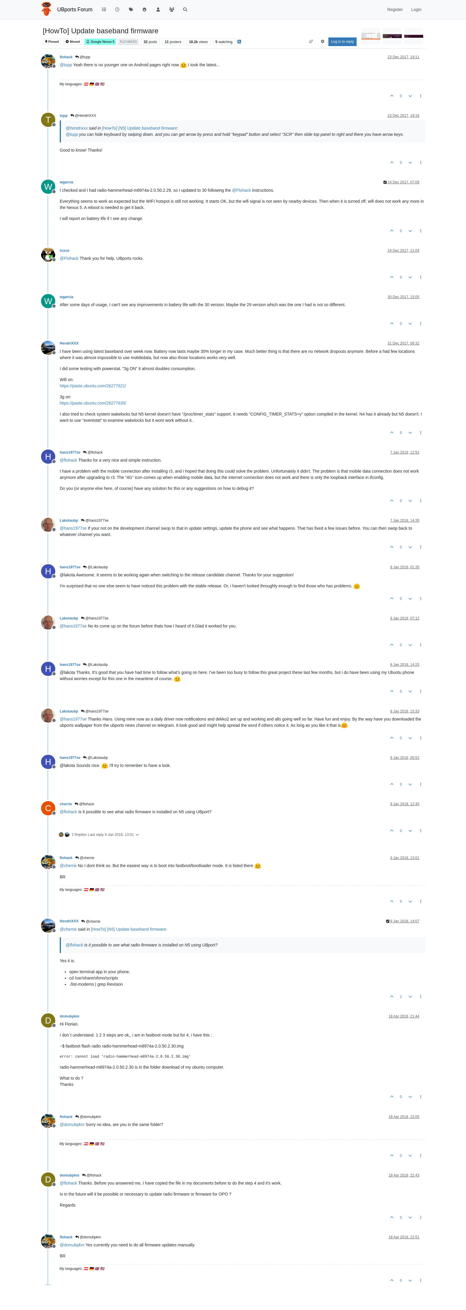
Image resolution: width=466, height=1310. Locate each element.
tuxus (65, 251)
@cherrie (84, 858)
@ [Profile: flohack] (68, 460)
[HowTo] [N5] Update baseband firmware (139, 128)
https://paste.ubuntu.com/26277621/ (93, 385)
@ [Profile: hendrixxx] (77, 128)
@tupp (82, 57)
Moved (73, 42)
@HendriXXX (83, 116)
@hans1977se (94, 520)
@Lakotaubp (95, 567)
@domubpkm (88, 1117)
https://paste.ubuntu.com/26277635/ (93, 403)
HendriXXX (69, 343)
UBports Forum (75, 9)
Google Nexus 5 (100, 42)
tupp (64, 116)
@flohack (93, 452)
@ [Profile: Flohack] (241, 190)
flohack (66, 57)
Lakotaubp (69, 520)
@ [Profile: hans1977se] (73, 528)
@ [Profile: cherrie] (68, 865)
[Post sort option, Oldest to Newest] (311, 41)
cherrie (66, 804)
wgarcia (66, 182)
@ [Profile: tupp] (66, 64)
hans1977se (70, 452)
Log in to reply (342, 42)
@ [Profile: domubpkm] (72, 1124)
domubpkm (69, 1016)
